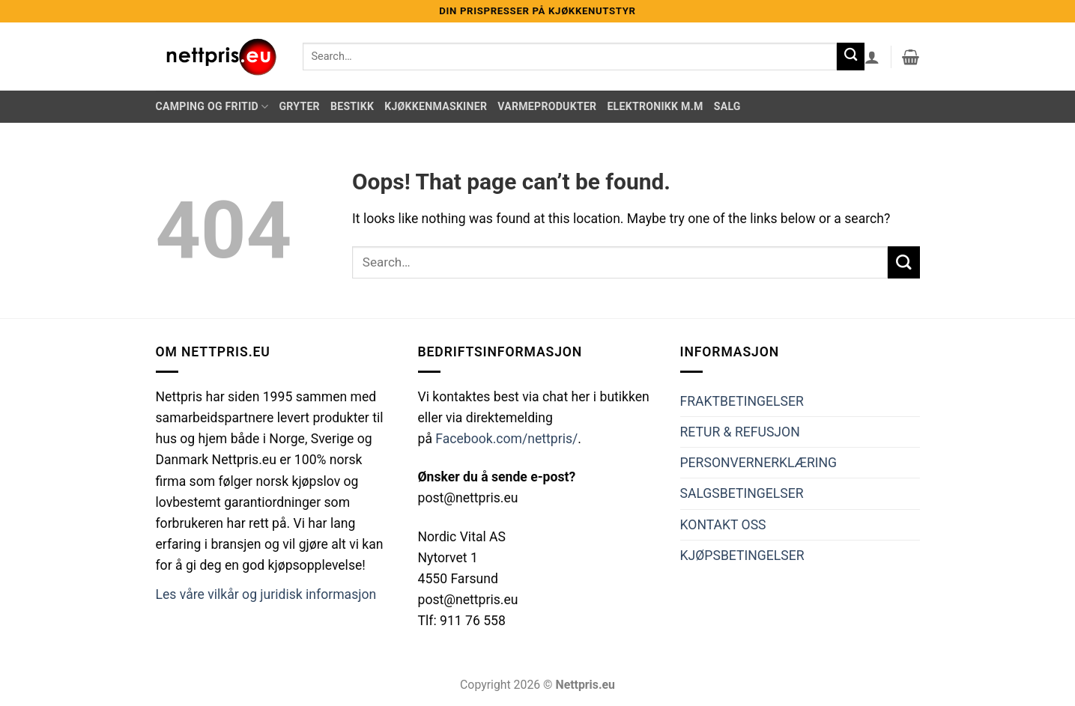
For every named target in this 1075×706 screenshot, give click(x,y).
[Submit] (850, 56)
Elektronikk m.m (655, 106)
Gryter (299, 106)
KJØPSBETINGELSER (742, 555)
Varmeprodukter (546, 106)
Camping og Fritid (212, 107)
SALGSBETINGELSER (742, 493)
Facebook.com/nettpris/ (506, 438)
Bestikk (352, 106)
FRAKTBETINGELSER (742, 401)
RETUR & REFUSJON (740, 431)
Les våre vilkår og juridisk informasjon (266, 594)
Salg (727, 106)
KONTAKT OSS (723, 524)
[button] (871, 56)
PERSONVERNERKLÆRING (759, 462)
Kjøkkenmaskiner (435, 106)
